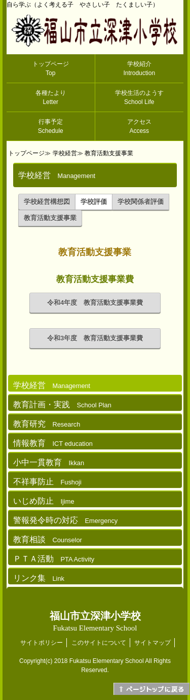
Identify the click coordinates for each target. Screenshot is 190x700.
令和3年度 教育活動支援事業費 (95, 338)
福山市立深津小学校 (95, 621)
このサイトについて (98, 642)
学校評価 (94, 201)
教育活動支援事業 (109, 153)
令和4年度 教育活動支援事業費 (95, 302)
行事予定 (50, 126)
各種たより (50, 97)
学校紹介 (139, 68)
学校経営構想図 (47, 201)
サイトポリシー (41, 642)
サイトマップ (152, 642)
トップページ (50, 68)
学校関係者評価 (141, 201)
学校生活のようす (139, 97)
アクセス (139, 126)
